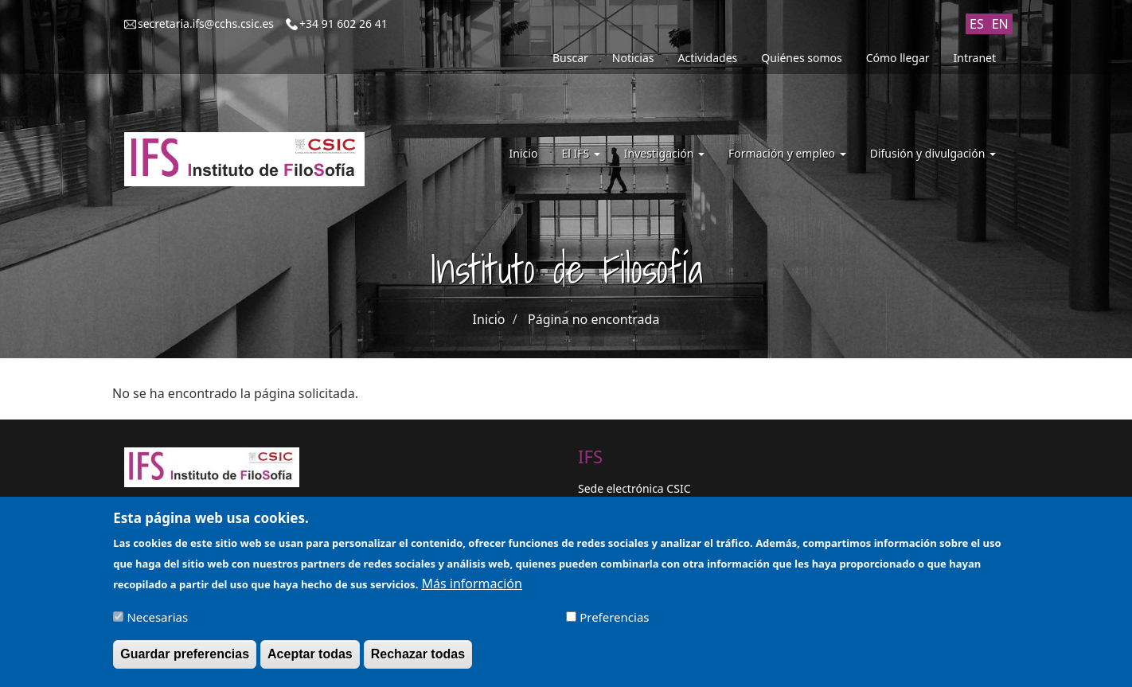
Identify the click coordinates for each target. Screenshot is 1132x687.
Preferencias (614, 623)
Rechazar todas (418, 660)
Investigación (664, 153)
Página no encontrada (593, 319)
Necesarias (157, 623)
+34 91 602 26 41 (343, 23)
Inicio (523, 153)
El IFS (580, 153)
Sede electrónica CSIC (634, 488)
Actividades (708, 57)
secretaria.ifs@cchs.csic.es (206, 23)
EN (1000, 24)
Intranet (975, 57)
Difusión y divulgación (933, 153)
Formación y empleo (787, 153)
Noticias (633, 57)
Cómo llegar (898, 57)
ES (977, 24)
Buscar (570, 57)
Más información (471, 590)
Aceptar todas (310, 660)
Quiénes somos (801, 57)
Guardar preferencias (184, 660)
